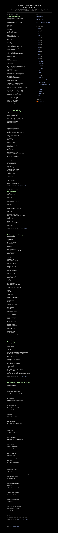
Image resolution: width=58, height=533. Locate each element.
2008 (39, 60)
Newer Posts (9, 524)
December (41, 61)
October (40, 65)
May (40, 74)
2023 (39, 33)
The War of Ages (11, 342)
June (40, 72)
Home (21, 524)
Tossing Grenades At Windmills (29, 7)
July (40, 70)
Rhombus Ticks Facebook (42, 21)
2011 (39, 54)
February (41, 91)
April (40, 75)
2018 (39, 42)
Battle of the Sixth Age (13, 16)
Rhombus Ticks (41, 101)
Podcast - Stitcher (40, 19)
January (40, 93)
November (41, 63)
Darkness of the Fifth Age (14, 111)
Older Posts (32, 524)
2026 (39, 28)
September (41, 66)
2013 (39, 51)
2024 (39, 31)
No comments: (24, 185)
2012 (39, 53)
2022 (39, 35)
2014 (39, 49)
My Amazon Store (40, 16)
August (40, 68)
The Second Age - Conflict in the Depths (18, 382)
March (40, 77)
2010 (39, 56)
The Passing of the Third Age (15, 234)
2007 (39, 95)
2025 (39, 30)
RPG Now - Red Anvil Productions (43, 22)
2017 (39, 44)
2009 (39, 58)
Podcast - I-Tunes (40, 17)
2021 (39, 37)
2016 (39, 45)
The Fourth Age (11, 191)
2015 (39, 47)
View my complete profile (42, 103)
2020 (39, 38)
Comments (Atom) (15, 526)
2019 (39, 40)
